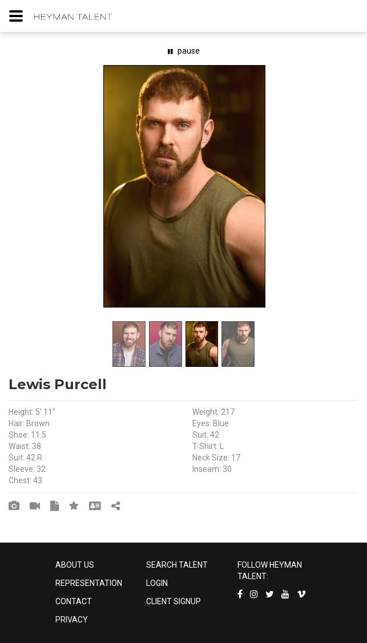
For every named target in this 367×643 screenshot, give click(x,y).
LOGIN (157, 583)
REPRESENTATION (88, 583)
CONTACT (73, 601)
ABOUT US (74, 564)
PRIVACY (71, 619)
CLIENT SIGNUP (173, 601)
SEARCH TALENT (177, 564)
